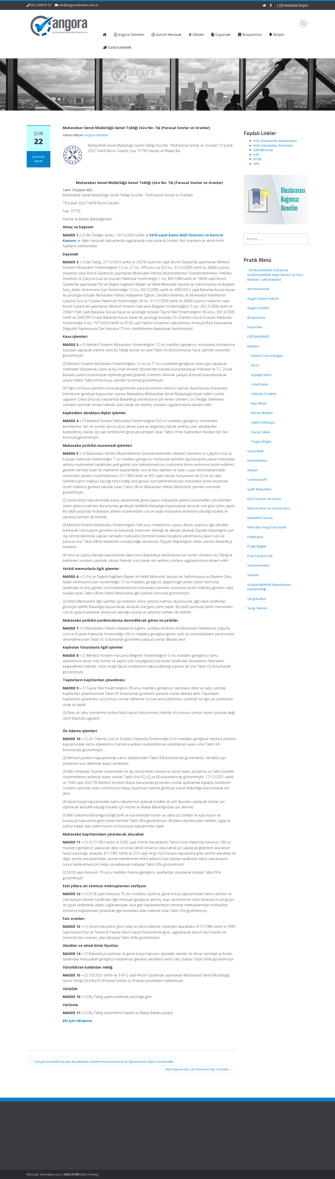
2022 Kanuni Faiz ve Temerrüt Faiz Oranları (198, 1069)
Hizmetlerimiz (257, 460)
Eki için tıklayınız (77, 1020)
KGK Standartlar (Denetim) (273, 145)
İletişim (252, 470)
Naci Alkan (259, 403)
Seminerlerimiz (258, 565)
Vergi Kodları (256, 598)
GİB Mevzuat (263, 150)
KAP (256, 154)
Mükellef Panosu (260, 518)
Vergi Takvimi (257, 608)
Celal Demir (259, 384)
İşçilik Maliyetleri (259, 489)
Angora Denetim (96, 135)
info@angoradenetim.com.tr (78, 5)
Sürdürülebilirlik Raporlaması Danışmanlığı (269, 586)
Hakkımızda (119, 1133)
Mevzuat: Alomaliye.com (44, 1174)
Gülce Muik (255, 451)
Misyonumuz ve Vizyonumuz (268, 508)
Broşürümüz (256, 317)
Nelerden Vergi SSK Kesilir (266, 527)
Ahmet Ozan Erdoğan (267, 355)
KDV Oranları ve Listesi (264, 499)
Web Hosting (89, 1174)
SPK (256, 163)
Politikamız (255, 537)
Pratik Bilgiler (257, 546)
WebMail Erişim (293, 5)
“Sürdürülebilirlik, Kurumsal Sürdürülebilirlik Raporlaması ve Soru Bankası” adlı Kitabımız (275, 274)
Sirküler (253, 575)
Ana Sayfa (118, 1129)
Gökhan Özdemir (264, 393)
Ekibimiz (253, 346)
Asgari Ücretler (258, 308)
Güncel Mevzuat (122, 1142)
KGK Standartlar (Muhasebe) (274, 140)
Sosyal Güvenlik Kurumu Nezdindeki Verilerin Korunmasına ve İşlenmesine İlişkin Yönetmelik (101, 1061)
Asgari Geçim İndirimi (263, 298)
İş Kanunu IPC (257, 479)
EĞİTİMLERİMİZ (258, 336)
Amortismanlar (258, 289)
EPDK (257, 159)
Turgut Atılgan (261, 441)
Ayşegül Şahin (261, 374)
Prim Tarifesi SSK (260, 556)
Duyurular (254, 327)
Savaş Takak (260, 432)
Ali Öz (255, 365)
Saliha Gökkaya (263, 422)
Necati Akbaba (262, 412)
